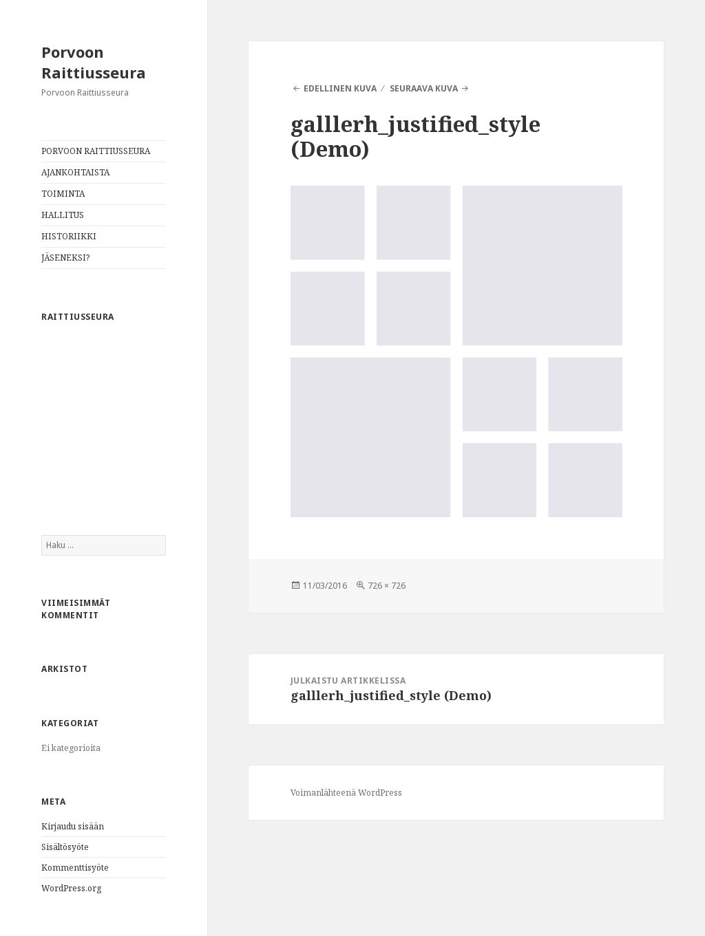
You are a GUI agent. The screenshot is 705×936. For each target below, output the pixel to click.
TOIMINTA (63, 193)
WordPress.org (71, 888)
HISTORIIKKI (68, 236)
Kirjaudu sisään (72, 826)
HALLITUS (62, 215)
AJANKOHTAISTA (75, 172)
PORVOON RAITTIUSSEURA (95, 151)
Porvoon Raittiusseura (93, 62)
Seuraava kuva (424, 88)
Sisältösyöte (65, 847)
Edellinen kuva (340, 88)
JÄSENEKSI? (65, 257)
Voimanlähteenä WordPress (346, 792)
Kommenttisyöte (75, 867)
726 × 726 (387, 585)
